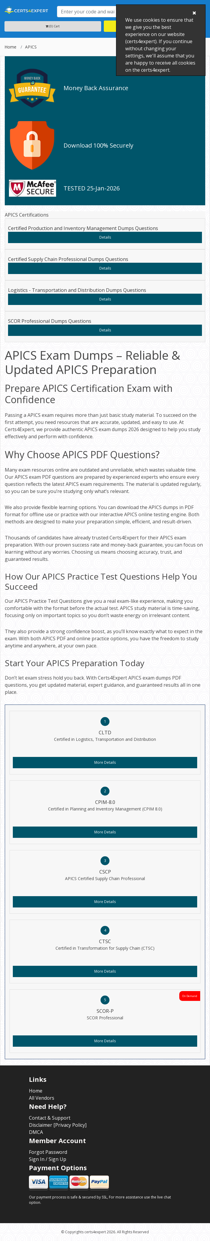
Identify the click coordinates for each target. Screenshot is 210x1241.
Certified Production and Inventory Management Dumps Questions (83, 228)
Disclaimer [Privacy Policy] (58, 1125)
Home (10, 47)
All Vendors (41, 1098)
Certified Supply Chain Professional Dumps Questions (68, 259)
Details (105, 237)
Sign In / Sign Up (47, 1159)
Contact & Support (49, 1118)
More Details (105, 762)
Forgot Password (48, 1152)
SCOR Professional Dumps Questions (49, 321)
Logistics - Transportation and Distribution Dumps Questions (77, 290)
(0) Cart (53, 26)
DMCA (36, 1132)
